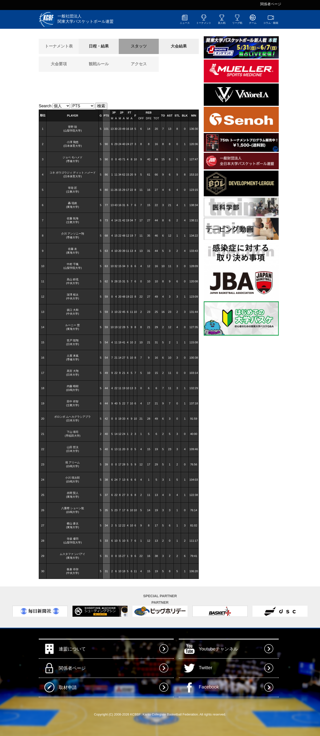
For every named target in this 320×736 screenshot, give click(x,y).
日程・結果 (99, 46)
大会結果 (179, 46)
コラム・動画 (270, 19)
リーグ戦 (237, 19)
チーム (252, 19)
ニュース (185, 19)
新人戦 (222, 19)
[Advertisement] (97, 86)
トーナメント (203, 19)
